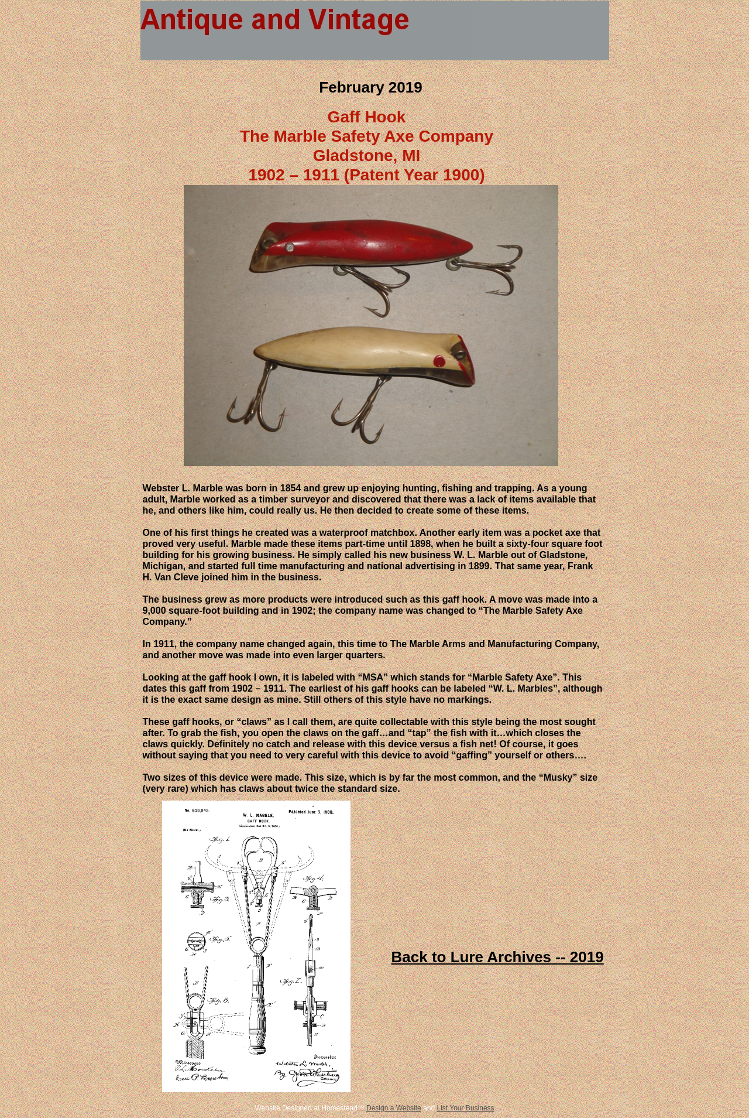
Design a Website (393, 1108)
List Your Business (465, 1108)
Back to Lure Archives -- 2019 (497, 957)
